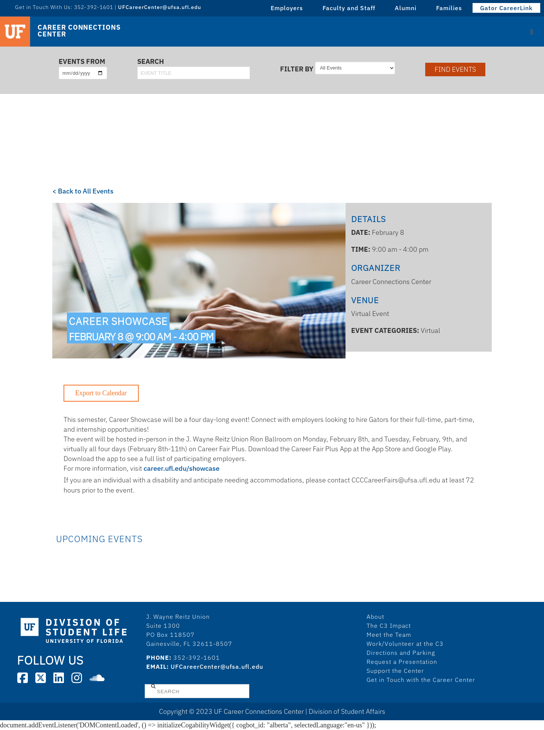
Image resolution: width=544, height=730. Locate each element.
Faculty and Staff (349, 8)
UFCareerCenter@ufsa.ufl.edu (159, 7)
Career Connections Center (79, 31)
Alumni (406, 8)
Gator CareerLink (506, 8)
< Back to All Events (83, 191)
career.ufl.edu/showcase (182, 468)
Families (449, 8)
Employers (287, 8)
